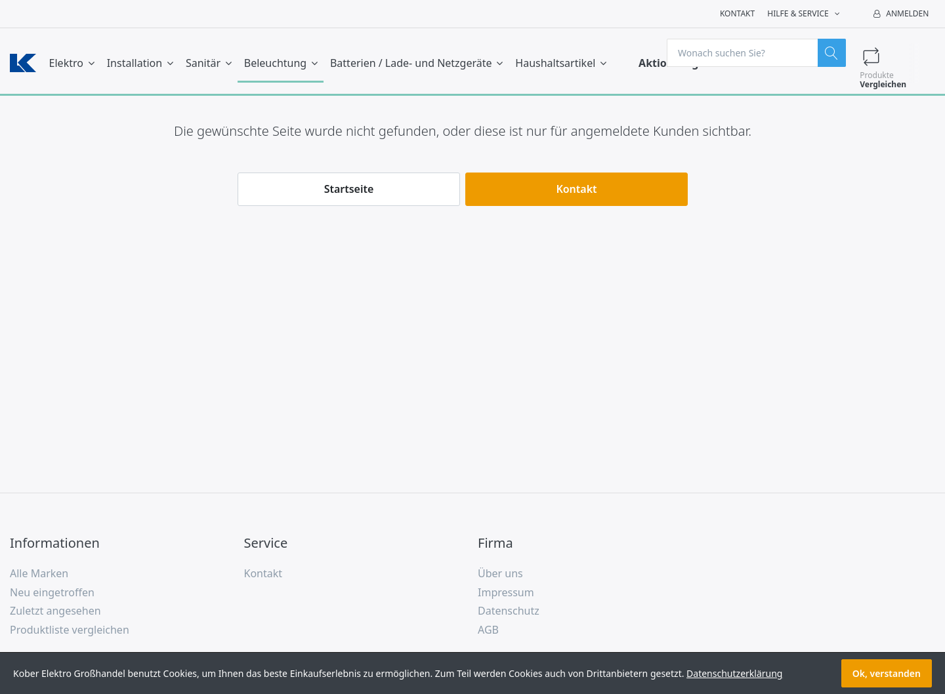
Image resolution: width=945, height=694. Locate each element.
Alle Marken (39, 573)
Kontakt (737, 13)
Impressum (506, 592)
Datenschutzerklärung (734, 673)
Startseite (349, 189)
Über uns (500, 573)
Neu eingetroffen (52, 592)
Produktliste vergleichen (69, 630)
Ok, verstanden (886, 673)
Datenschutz (508, 610)
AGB (488, 630)
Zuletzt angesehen (55, 610)
